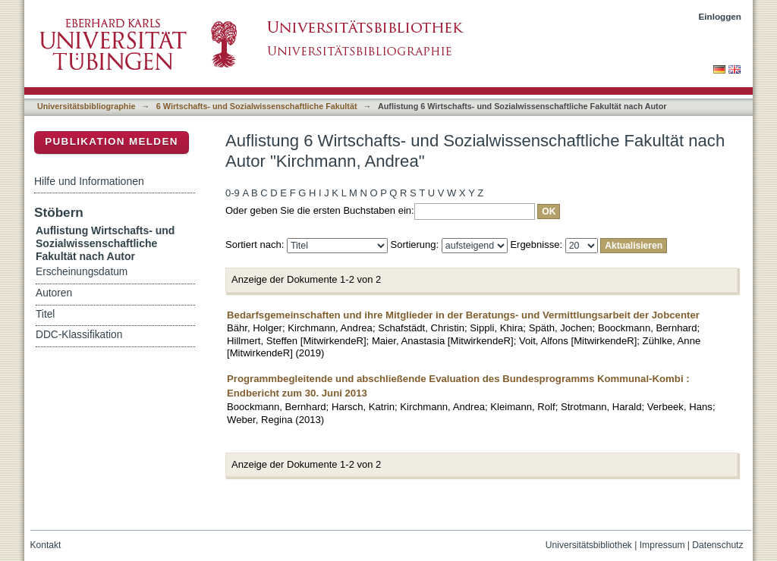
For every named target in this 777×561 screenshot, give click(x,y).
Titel (45, 314)
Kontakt (45, 545)
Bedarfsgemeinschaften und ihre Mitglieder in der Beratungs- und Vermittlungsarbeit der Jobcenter (463, 315)
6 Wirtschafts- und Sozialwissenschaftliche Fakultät (256, 106)
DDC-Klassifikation (79, 334)
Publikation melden (111, 141)
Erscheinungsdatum (81, 271)
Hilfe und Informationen (89, 181)
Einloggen (720, 16)
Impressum (662, 545)
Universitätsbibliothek (589, 545)
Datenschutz (717, 545)
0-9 (232, 193)
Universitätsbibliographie (86, 106)
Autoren (54, 293)
